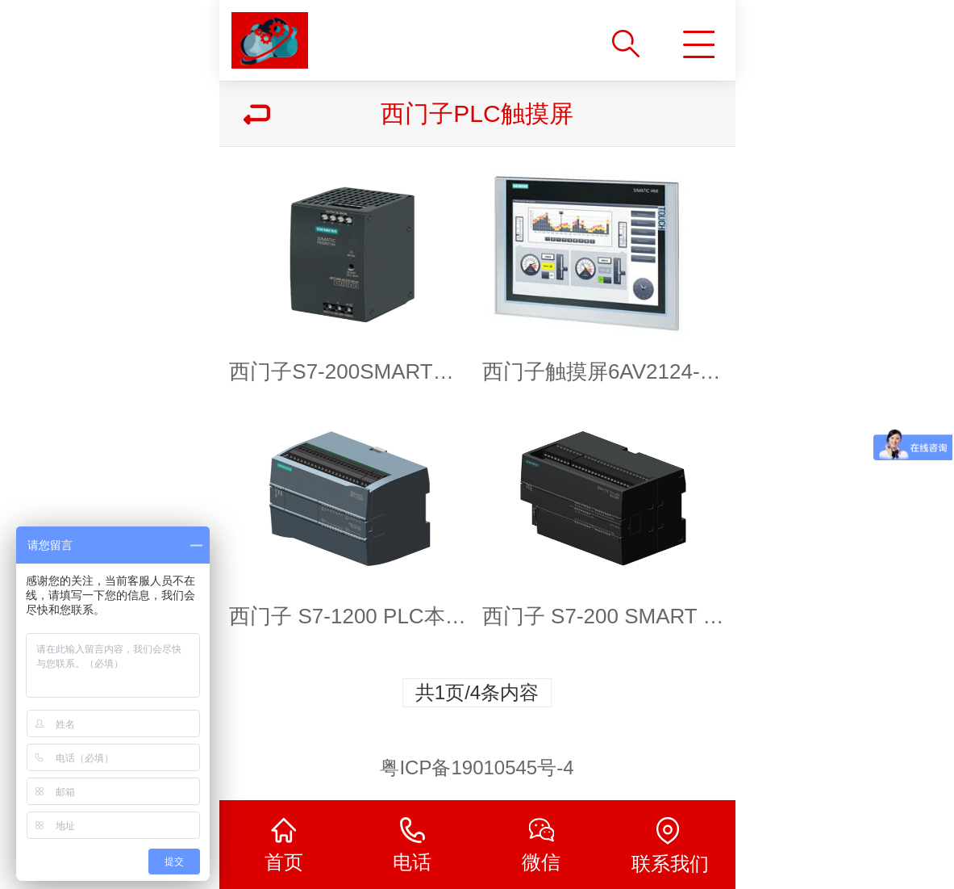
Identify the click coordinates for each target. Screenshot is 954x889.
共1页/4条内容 (477, 692)
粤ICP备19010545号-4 (476, 767)
